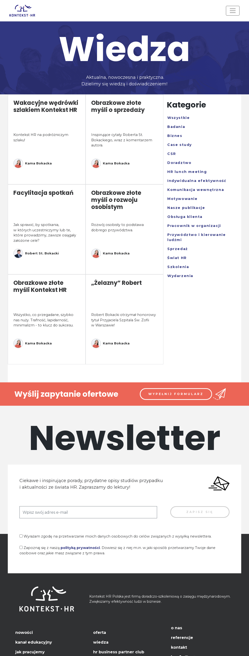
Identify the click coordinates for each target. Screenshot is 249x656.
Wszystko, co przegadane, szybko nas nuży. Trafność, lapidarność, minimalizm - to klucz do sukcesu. (43, 320)
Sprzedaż (177, 249)
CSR (171, 154)
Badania (176, 127)
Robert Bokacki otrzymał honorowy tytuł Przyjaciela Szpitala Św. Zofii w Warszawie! (123, 320)
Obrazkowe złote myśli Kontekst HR (40, 286)
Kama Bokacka (32, 163)
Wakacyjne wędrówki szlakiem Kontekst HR (45, 106)
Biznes (174, 136)
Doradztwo (179, 163)
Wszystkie (178, 118)
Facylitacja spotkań (43, 193)
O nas (176, 628)
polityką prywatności (80, 548)
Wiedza (100, 642)
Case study (179, 145)
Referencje (182, 637)
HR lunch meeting (187, 172)
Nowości (24, 632)
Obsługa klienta (185, 217)
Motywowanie (182, 199)
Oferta (99, 632)
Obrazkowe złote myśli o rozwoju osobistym (116, 200)
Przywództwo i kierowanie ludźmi (196, 237)
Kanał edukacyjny (33, 642)
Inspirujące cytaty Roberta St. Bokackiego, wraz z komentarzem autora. (121, 140)
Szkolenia (178, 267)
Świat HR (177, 258)
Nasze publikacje (186, 208)
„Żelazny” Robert (116, 283)
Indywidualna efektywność (196, 181)
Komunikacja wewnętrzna (195, 190)
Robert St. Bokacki (36, 253)
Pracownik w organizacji (194, 226)
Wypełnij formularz (176, 394)
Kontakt (179, 647)
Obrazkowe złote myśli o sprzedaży (118, 106)
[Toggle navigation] (233, 11)
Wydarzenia (180, 276)
